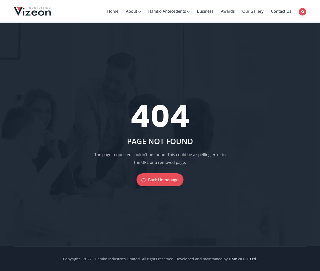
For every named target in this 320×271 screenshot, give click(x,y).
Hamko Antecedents (169, 11)
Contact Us (281, 11)
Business (205, 11)
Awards (228, 11)
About (133, 11)
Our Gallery (253, 11)
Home (112, 11)
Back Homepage (160, 180)
